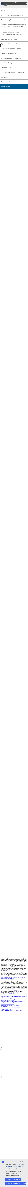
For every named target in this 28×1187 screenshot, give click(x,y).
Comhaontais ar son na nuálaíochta (12, 1036)
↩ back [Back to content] (6, 970)
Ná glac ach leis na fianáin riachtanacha (16, 1183)
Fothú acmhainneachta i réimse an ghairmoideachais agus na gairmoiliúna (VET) (15, 1033)
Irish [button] (6, 21)
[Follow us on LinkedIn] (8, 1158)
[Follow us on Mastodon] (8, 1154)
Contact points (8, 1104)
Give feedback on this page (11, 1089)
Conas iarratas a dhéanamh (11, 1085)
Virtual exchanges (8, 40)
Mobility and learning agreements (13, 1096)
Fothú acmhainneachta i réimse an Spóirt (13, 1035)
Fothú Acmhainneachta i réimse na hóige (13, 1030)
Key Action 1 (7, 38)
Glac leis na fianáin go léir (13, 1179)
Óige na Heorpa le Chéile (10, 1031)
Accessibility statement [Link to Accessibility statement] (9, 1115)
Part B (5, 37)
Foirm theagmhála (8, 1052)
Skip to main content (6, 1)
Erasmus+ (4, 1107)
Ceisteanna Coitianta (10, 1088)
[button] (4, 1075)
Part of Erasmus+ (5, 30)
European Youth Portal (10, 1097)
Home (5, 36)
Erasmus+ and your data (10, 1087)
